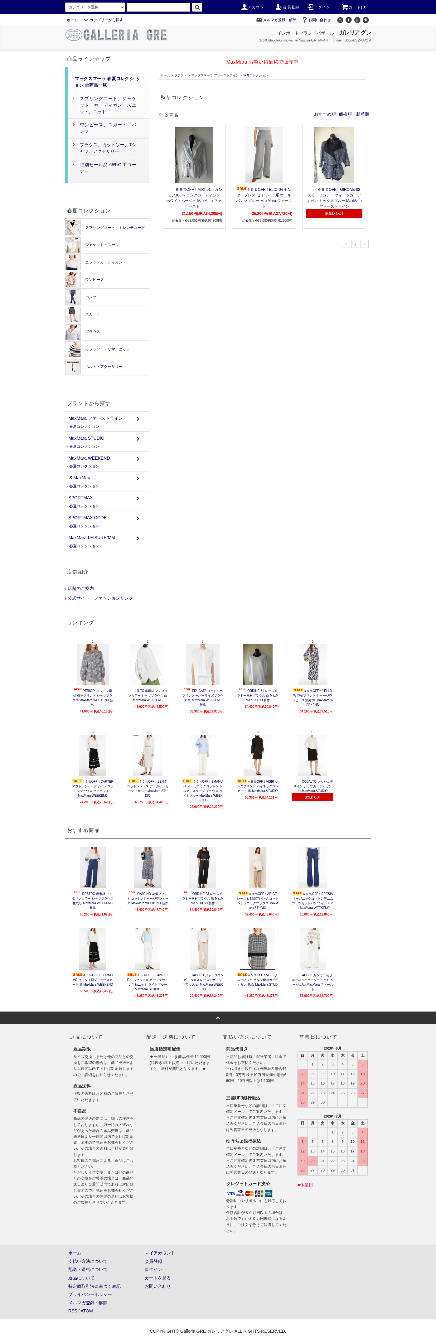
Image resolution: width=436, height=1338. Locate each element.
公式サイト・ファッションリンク (99, 598)
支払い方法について (88, 1261)
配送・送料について (88, 1269)
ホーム (72, 20)
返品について (81, 1277)
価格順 (345, 114)
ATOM (87, 1310)
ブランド (180, 75)
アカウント (254, 7)
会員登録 (287, 7)
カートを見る (158, 1277)
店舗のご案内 (80, 588)
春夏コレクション (84, 426)
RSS (72, 1310)
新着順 (362, 114)
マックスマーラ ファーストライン (215, 75)
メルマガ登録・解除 (276, 20)
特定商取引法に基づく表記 (94, 1286)
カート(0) (354, 7)
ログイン (319, 7)
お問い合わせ (316, 20)
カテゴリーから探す (102, 20)
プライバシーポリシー (90, 1294)
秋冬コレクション (255, 75)
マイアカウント (160, 1252)
